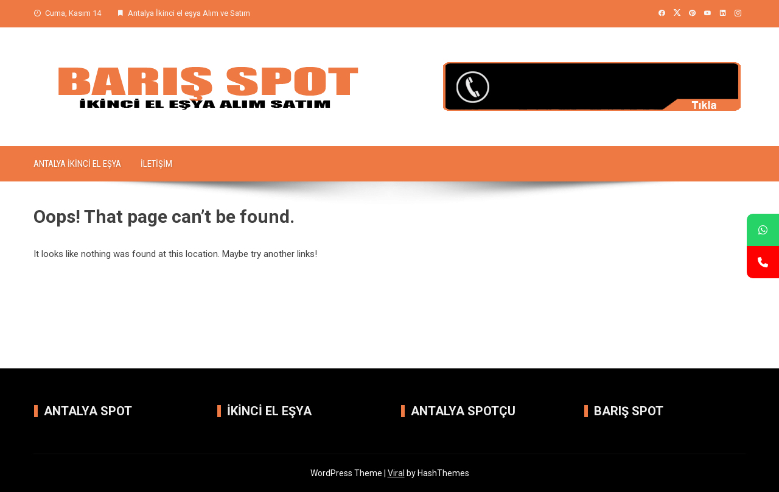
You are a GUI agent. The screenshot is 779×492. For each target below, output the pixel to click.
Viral (396, 473)
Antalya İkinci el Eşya (77, 163)
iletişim (156, 163)
